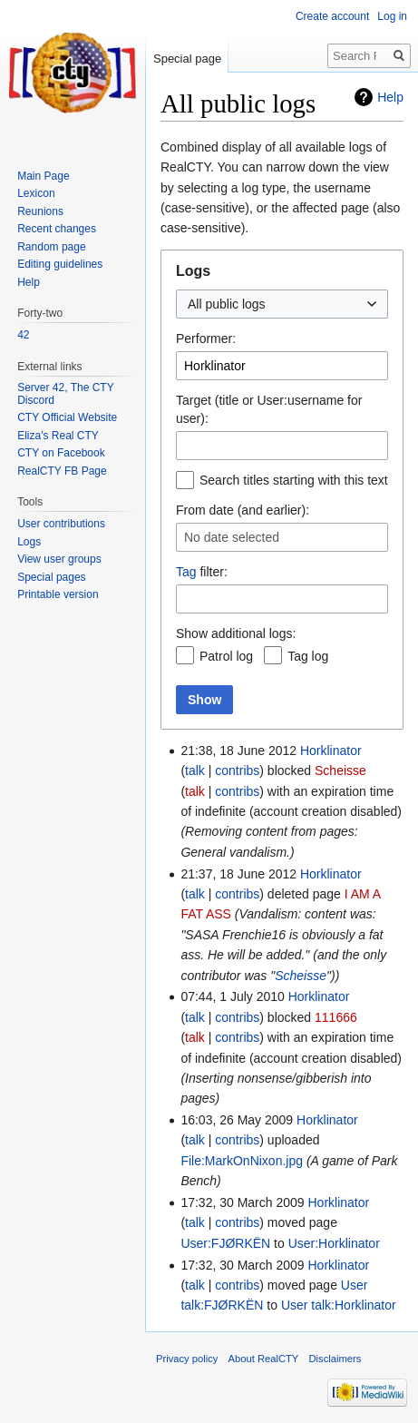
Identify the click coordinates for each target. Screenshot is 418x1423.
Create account (332, 16)
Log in (392, 16)
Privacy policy (187, 1358)
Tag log (307, 656)
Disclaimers (335, 1358)
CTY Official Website (67, 417)
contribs (237, 770)
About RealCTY (263, 1358)
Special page (187, 58)
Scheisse (300, 975)
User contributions (61, 523)
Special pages (51, 577)
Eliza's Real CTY (58, 435)
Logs (29, 541)
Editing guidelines (59, 264)
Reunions (40, 211)
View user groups (59, 559)
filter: (202, 571)
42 (23, 335)
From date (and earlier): (242, 510)
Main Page (43, 176)
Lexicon (35, 193)
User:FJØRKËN (225, 1243)
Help (390, 97)
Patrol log (226, 656)
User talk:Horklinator (338, 1305)
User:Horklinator (334, 1243)
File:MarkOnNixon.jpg (241, 1160)
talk (195, 770)
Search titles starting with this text (293, 480)
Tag (186, 571)
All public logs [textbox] (227, 304)
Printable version (57, 594)
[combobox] (282, 304)
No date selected (231, 538)
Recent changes (56, 228)
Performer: (206, 338)
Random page (51, 246)
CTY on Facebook (61, 453)
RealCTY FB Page (62, 471)
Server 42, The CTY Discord (65, 394)
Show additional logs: (236, 633)
